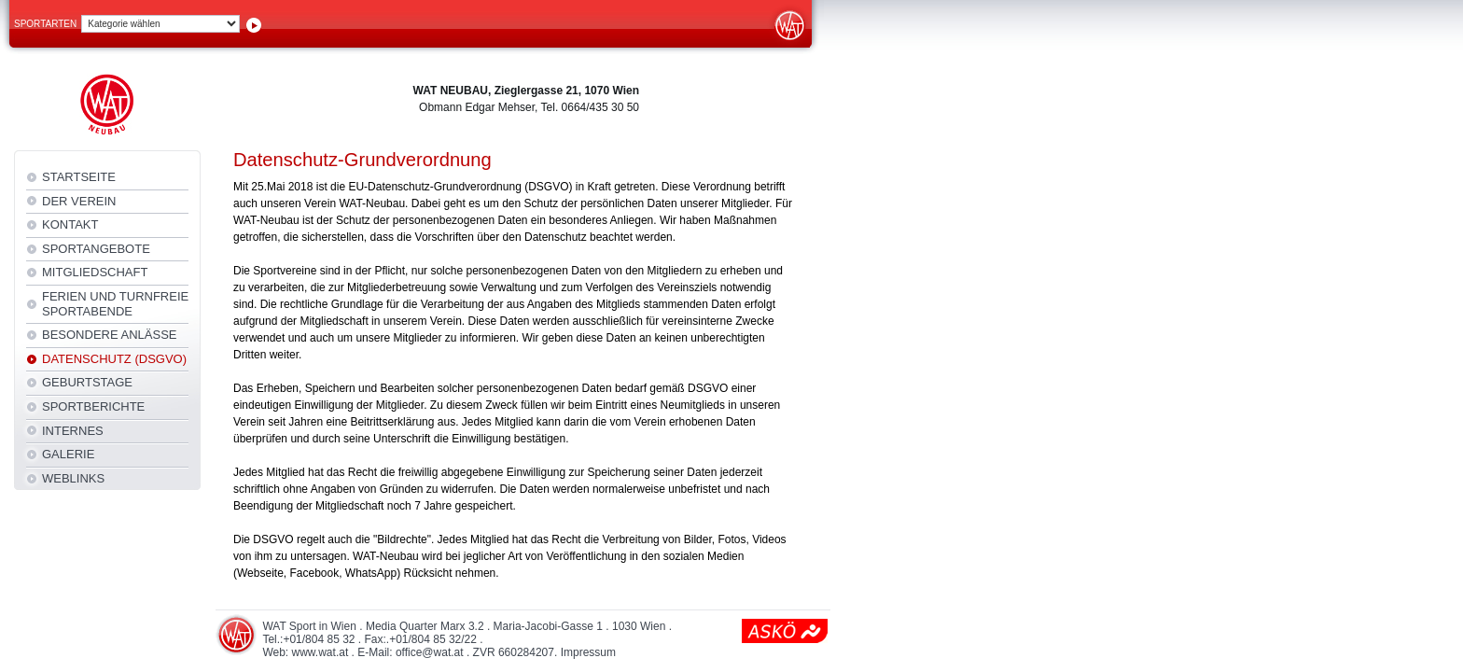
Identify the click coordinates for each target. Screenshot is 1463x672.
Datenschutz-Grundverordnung (362, 159)
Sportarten (45, 24)
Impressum (588, 652)
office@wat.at (430, 652)
